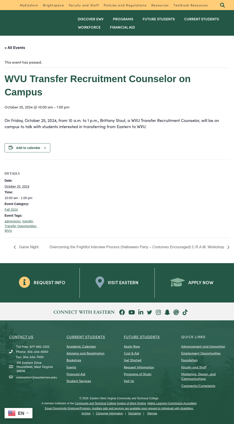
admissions (13, 221)
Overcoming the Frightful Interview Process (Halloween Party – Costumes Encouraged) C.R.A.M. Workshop (137, 247)
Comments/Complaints (198, 385)
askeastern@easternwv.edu (36, 377)
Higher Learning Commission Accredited (171, 403)
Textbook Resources (190, 5)
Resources (160, 5)
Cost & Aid (131, 353)
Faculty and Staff (84, 5)
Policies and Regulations (125, 5)
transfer (27, 221)
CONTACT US (21, 336)
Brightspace (53, 5)
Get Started (132, 360)
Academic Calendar (81, 346)
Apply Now (132, 346)
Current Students (201, 18)
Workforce (89, 27)
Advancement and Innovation (203, 346)
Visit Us (129, 380)
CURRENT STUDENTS (85, 336)
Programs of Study (138, 374)
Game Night (28, 247)
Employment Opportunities (201, 353)
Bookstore (73, 360)
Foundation (189, 360)
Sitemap (152, 413)
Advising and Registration (85, 353)
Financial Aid (122, 27)
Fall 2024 (11, 209)
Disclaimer (134, 413)
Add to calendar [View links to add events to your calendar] (28, 148)
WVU (8, 230)
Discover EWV (91, 18)
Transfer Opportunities (20, 226)
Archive (85, 413)
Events (71, 367)
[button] (222, 5)
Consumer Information (109, 413)
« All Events (15, 48)
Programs (123, 18)
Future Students (159, 18)
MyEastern (29, 5)
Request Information (139, 367)
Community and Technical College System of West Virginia (110, 403)
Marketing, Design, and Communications (198, 376)
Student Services (78, 380)
